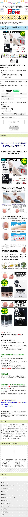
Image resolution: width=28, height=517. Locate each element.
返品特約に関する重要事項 (7, 117)
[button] (2, 10)
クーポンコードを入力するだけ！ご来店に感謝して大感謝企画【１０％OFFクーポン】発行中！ (14, 7)
